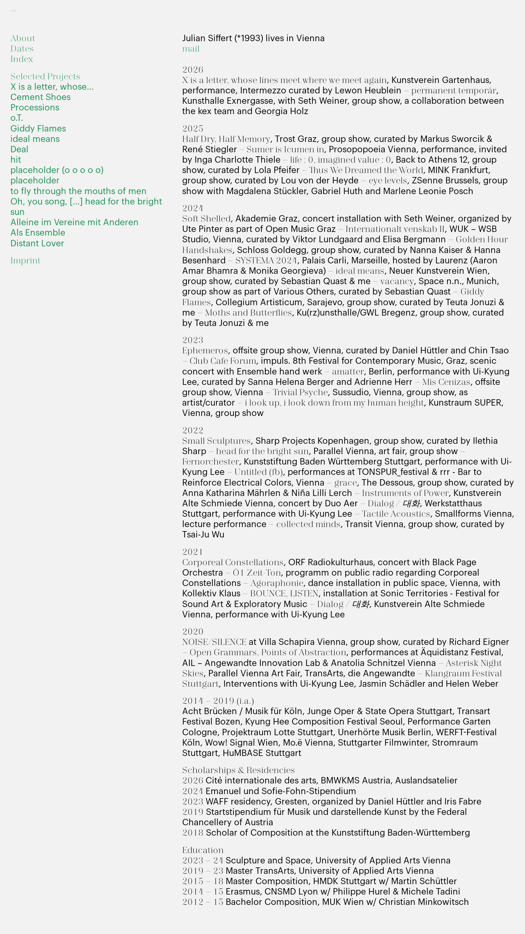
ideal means (35, 139)
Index (21, 59)
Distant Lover (37, 243)
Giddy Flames (38, 128)
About (22, 38)
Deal (19, 149)
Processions (34, 107)
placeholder (35, 180)
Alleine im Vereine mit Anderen (74, 222)
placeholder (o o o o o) (56, 170)
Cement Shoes (40, 97)
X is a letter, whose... (52, 87)
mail (191, 49)
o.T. (16, 118)
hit (15, 160)
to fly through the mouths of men (78, 191)
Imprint (25, 260)
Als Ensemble (37, 233)
